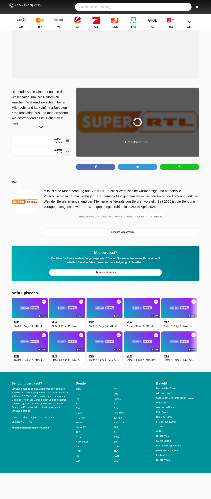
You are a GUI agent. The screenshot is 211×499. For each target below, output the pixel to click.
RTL (78, 419)
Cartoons (156, 242)
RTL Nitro (81, 443)
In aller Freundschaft (166, 447)
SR (77, 481)
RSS (30, 447)
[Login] (184, 7)
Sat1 (116, 419)
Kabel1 (117, 424)
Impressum (36, 443)
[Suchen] (195, 7)
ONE (116, 486)
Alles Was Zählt (164, 418)
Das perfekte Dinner (166, 414)
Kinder (139, 242)
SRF (116, 453)
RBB (116, 477)
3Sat (78, 434)
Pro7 (78, 424)
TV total (160, 452)
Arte (116, 457)
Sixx (116, 434)
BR (115, 467)
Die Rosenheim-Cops (167, 476)
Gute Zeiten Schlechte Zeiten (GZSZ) (175, 423)
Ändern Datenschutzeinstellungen (30, 453)
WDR (78, 486)
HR (77, 472)
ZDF (116, 414)
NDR (78, 477)
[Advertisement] (105, 77)
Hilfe (25, 443)
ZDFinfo (118, 443)
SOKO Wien (162, 461)
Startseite (155, 32)
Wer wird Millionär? (166, 433)
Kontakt (15, 443)
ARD (78, 414)
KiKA (116, 462)
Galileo (160, 457)
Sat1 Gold (119, 448)
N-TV (78, 462)
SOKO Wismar (163, 485)
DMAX (79, 438)
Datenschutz (18, 447)
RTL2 (78, 429)
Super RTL (81, 453)
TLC (78, 457)
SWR (116, 481)
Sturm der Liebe (164, 442)
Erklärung (50, 443)
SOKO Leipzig (163, 466)
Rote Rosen (162, 438)
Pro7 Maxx (119, 438)
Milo (15, 207)
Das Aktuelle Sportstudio (168, 471)
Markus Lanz (162, 481)
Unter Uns (161, 428)
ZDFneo (80, 448)
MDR (116, 472)
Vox (115, 429)
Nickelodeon (82, 467)
